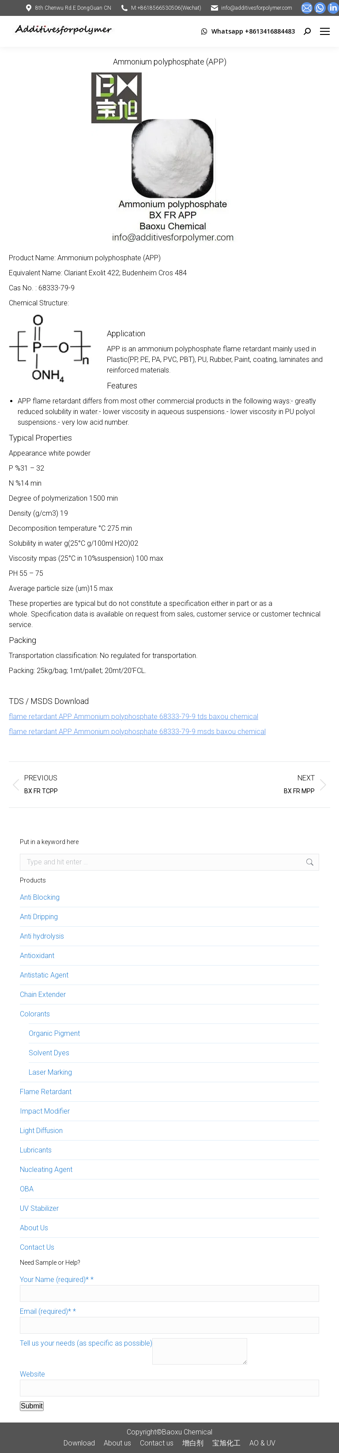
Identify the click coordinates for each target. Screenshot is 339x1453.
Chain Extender (43, 994)
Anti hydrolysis (42, 936)
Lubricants (36, 1150)
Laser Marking (50, 1072)
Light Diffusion (41, 1130)
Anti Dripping (39, 917)
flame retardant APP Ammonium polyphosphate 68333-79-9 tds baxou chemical (133, 716)
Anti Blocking (40, 897)
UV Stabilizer (39, 1208)
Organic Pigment (54, 1033)
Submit (32, 1406)
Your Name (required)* (57, 1279)
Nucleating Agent (46, 1169)
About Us (34, 1228)
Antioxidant (37, 955)
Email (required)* (48, 1311)
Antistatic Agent (44, 975)
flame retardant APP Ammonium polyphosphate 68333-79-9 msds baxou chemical (137, 731)
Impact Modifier (45, 1111)
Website (32, 1374)
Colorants (35, 1014)
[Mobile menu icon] (325, 31)
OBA (27, 1189)
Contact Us (37, 1247)
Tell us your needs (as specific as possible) (86, 1343)
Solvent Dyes (49, 1053)
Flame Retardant (46, 1092)
